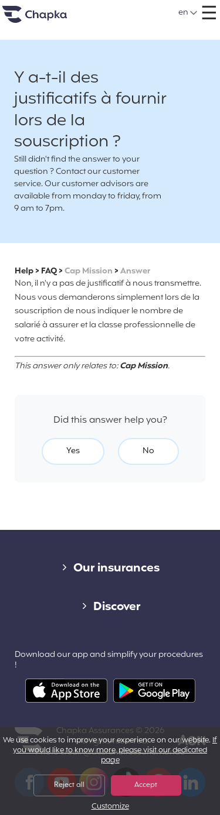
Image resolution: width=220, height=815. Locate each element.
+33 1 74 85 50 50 (122, 8)
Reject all (69, 785)
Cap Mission (89, 271)
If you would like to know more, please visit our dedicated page (115, 750)
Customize (110, 807)
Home (49, 19)
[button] (188, 13)
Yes (73, 451)
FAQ (49, 271)
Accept (145, 785)
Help (24, 271)
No (148, 451)
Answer (135, 271)
